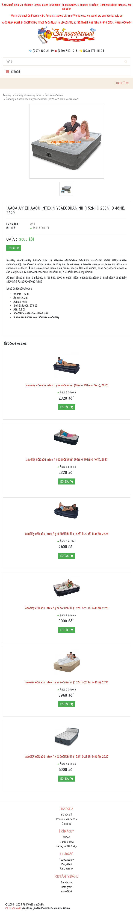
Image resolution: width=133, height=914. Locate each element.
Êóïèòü (14, 248)
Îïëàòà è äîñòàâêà (66, 819)
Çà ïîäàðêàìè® (13, 908)
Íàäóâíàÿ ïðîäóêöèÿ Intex (28, 95)
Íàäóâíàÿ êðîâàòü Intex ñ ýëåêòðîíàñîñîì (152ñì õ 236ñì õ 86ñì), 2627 (66, 756)
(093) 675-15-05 (93, 51)
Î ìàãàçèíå (66, 814)
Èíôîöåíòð (66, 891)
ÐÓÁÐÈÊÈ (121, 82)
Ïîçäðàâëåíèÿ (66, 859)
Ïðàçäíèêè (66, 864)
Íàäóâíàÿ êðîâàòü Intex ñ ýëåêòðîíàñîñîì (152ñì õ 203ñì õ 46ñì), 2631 (66, 682)
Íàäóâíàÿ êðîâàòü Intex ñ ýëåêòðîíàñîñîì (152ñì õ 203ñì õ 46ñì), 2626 (66, 534)
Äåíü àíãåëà (66, 869)
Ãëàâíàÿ (7, 95)
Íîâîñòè (66, 837)
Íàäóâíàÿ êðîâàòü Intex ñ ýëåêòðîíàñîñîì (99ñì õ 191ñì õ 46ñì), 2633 (66, 459)
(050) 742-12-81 (68, 51)
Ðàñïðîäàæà (67, 841)
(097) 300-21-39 (43, 51)
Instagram (66, 887)
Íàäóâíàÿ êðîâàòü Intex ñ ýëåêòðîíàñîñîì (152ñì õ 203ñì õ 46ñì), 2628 (66, 608)
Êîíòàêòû (67, 823)
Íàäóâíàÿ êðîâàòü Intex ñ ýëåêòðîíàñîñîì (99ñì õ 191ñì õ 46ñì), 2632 (66, 385)
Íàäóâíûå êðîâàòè (54, 95)
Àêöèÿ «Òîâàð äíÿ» (66, 846)
